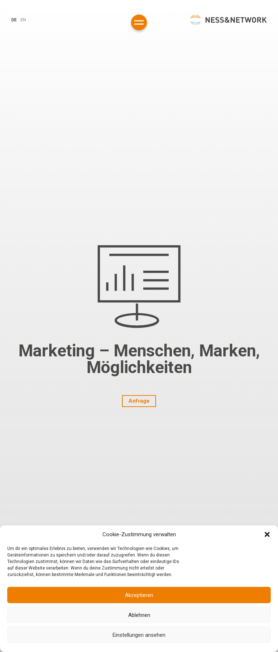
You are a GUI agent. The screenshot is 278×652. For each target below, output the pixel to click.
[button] (267, 534)
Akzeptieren (139, 595)
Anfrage (139, 401)
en (23, 20)
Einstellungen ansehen (139, 635)
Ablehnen (139, 615)
